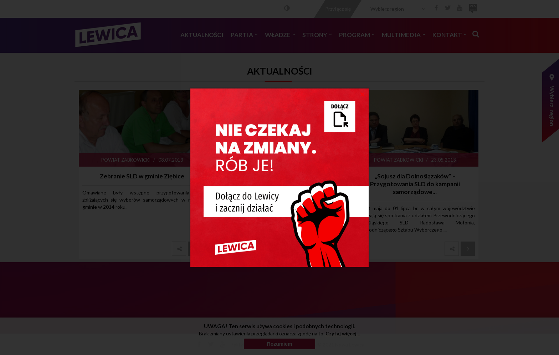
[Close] (362, 93)
